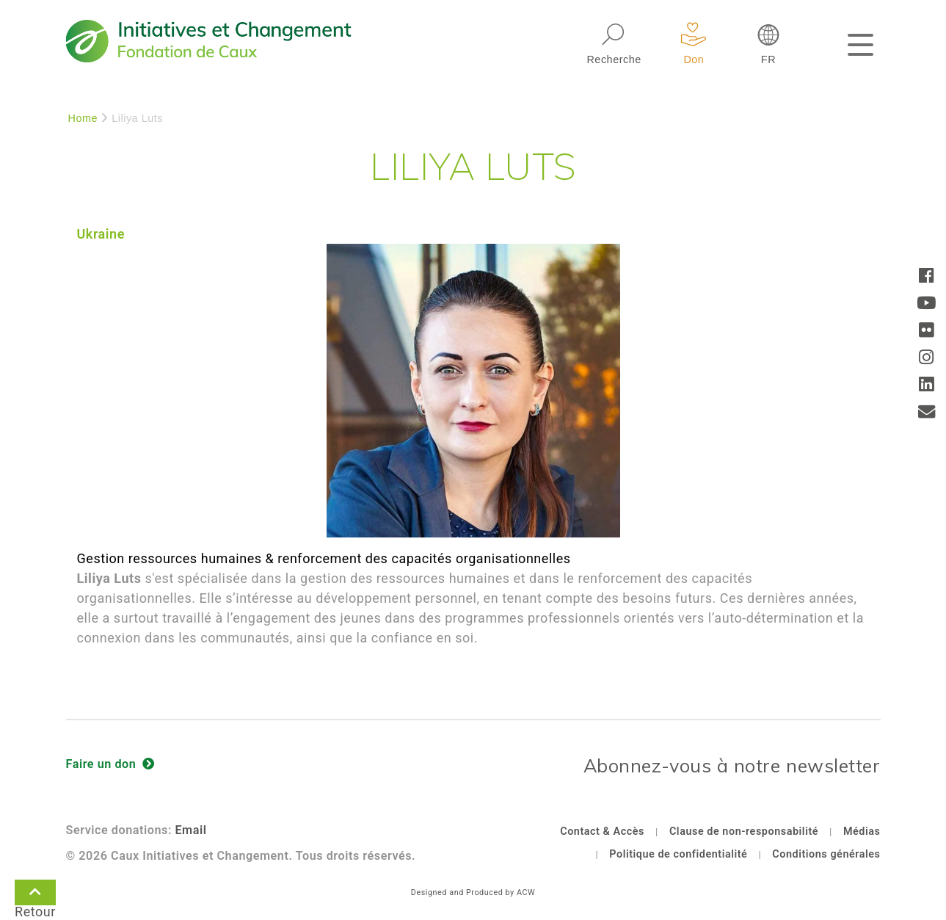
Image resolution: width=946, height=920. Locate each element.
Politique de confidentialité (678, 854)
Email (190, 830)
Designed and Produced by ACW (473, 892)
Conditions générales (826, 854)
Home (83, 118)
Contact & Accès (602, 831)
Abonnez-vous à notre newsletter (732, 765)
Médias (862, 831)
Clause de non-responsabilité (743, 831)
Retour (35, 895)
